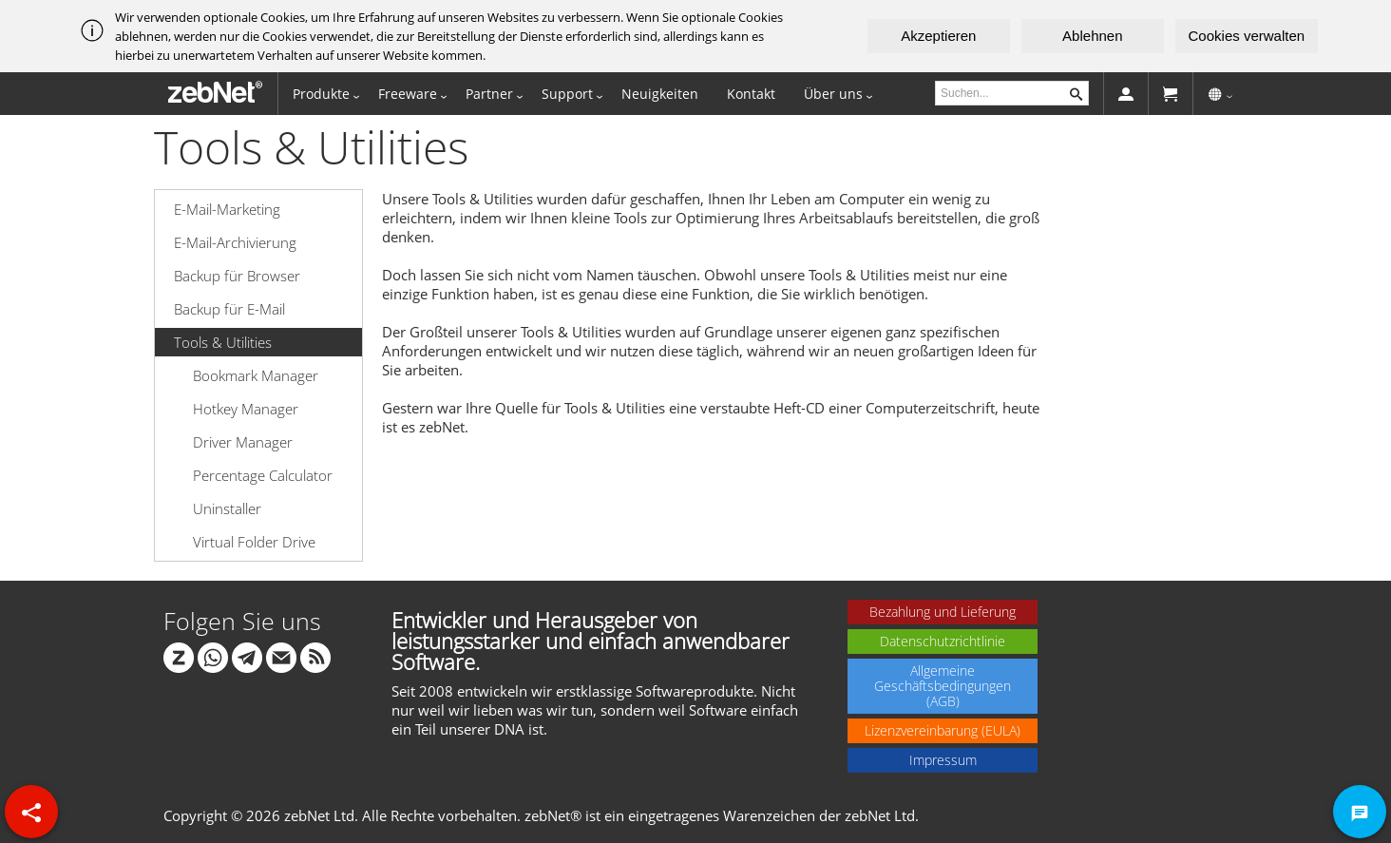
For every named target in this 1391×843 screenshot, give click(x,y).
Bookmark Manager (255, 375)
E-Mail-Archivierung (235, 242)
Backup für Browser (237, 275)
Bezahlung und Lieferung (942, 612)
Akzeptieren (938, 36)
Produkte (321, 94)
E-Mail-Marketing (227, 209)
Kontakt (751, 94)
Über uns (833, 94)
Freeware (407, 94)
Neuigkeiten (659, 94)
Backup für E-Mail (229, 308)
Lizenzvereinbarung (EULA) (942, 730)
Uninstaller (227, 508)
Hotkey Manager (245, 408)
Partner (489, 94)
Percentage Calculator (263, 475)
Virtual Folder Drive (254, 541)
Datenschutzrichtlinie (942, 641)
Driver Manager (243, 441)
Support (567, 94)
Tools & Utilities (223, 342)
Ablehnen (1092, 36)
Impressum (943, 760)
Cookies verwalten (1247, 36)
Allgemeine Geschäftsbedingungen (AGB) (942, 685)
